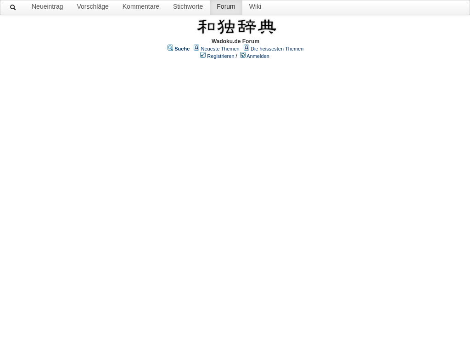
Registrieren (220, 56)
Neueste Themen (220, 48)
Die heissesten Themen (277, 48)
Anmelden (257, 56)
